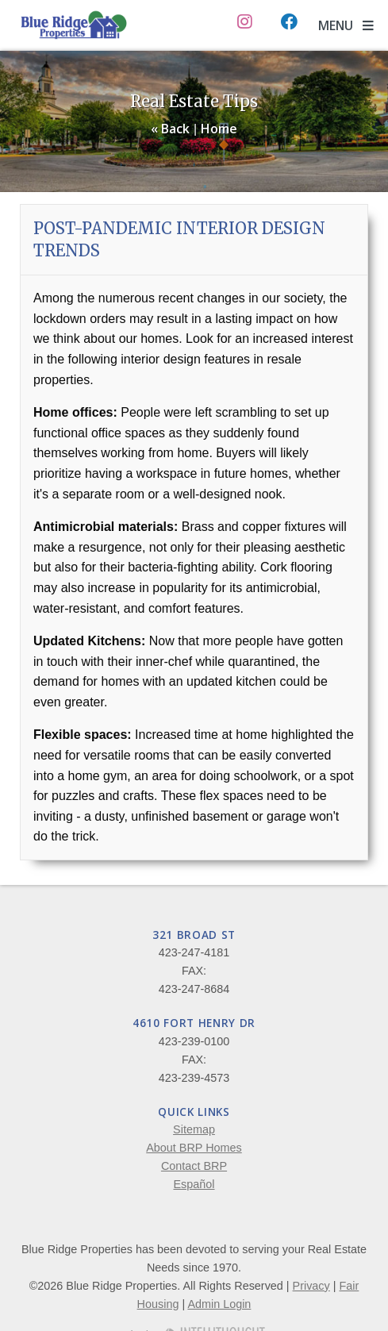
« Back (170, 128)
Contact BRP (194, 1166)
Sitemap (194, 1129)
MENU (346, 25)
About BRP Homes (194, 1147)
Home (219, 128)
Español (193, 1184)
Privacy (311, 1285)
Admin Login (219, 1304)
